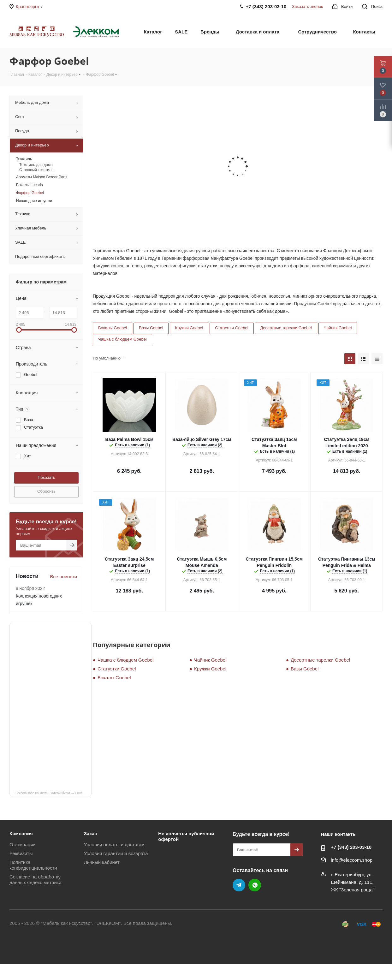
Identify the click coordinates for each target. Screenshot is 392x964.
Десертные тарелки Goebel (286, 327)
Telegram (239, 885)
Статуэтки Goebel (231, 327)
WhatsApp (254, 885)
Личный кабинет (102, 862)
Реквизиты (21, 853)
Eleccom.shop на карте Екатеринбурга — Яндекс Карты (53, 792)
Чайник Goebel (338, 327)
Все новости (63, 576)
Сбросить (46, 491)
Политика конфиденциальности (33, 865)
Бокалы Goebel (112, 327)
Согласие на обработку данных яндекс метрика (35, 879)
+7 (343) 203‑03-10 (351, 847)
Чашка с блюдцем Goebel (122, 339)
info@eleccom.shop (351, 860)
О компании (22, 844)
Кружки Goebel (189, 327)
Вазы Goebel (151, 327)
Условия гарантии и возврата (116, 853)
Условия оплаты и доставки (114, 844)
